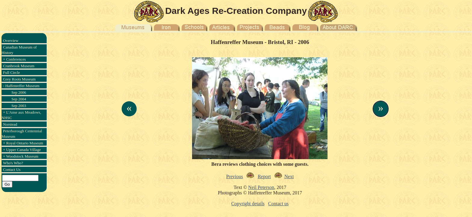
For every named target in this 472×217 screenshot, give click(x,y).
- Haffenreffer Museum (21, 85)
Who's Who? (13, 163)
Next (289, 176)
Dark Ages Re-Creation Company (236, 11)
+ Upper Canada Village (22, 149)
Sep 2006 (18, 92)
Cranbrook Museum (18, 66)
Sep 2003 (18, 105)
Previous (234, 176)
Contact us (278, 203)
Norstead (10, 124)
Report (264, 176)
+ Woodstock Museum (20, 156)
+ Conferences (14, 59)
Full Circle (11, 72)
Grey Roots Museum (19, 79)
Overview (10, 40)
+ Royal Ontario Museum (23, 143)
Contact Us (11, 169)
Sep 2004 (18, 99)
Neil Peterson (261, 187)
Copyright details (248, 203)
